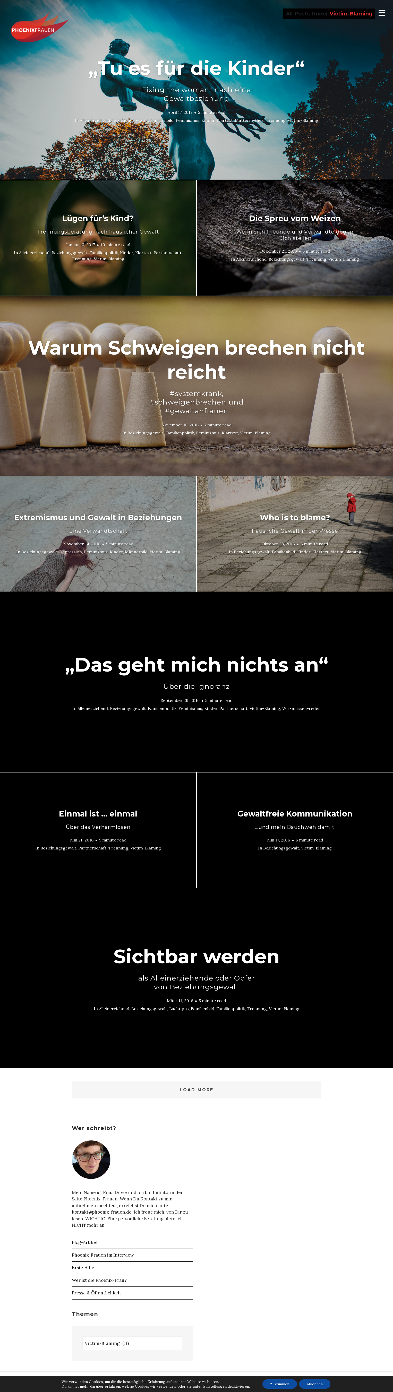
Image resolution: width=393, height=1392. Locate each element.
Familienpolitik (103, 252)
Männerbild (136, 551)
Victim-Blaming (303, 120)
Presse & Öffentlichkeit (96, 1293)
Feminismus (187, 120)
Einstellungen (215, 1386)
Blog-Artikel (84, 1242)
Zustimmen (279, 1384)
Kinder (208, 120)
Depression (70, 551)
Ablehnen (315, 1384)
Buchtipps (179, 1008)
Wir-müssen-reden (301, 708)
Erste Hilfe (83, 1267)
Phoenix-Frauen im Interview (103, 1255)
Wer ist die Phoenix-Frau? (99, 1280)
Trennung (276, 120)
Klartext (225, 120)
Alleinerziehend (95, 120)
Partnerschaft (167, 252)
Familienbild (162, 120)
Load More (196, 1089)
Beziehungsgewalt (130, 120)
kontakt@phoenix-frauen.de (102, 1212)
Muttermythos (249, 120)
